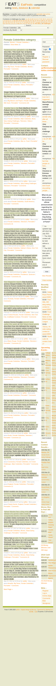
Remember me (46, 52)
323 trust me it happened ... (48, 97)
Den (4, 23)
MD (17, 20)
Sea (28, 23)
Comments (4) (16, 276)
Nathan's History (26, 248)
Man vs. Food (25, 141)
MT (31, 20)
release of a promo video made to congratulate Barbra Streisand (17, 515)
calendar (35, 8)
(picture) (7, 197)
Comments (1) (8, 165)
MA (19, 20)
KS (8, 20)
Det (7, 23)
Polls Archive (47, 280)
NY (44, 20)
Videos (23, 84)
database (23, 8)
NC (47, 20)
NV (35, 20)
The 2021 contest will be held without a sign (46, 241)
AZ (30, 19)
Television (23, 121)
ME (15, 20)
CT (39, 19)
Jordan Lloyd (29, 562)
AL (26, 19)
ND (49, 20)
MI (21, 20)
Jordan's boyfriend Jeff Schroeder (17, 575)
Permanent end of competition (46, 265)
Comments (15, 69)
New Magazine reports (13, 282)
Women (12, 42)
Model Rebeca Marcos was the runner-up (20, 306)
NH (38, 20)
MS (26, 20)
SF (26, 23)
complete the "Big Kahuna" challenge (21, 446)
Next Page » (8, 589)
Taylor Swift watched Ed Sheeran (17, 443)
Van (33, 23)
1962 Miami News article (29, 324)
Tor (31, 23)
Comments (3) (8, 224)
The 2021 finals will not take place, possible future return (46, 253)
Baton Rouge (12, 341)
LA (12, 20)
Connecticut (11, 462)
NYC (21, 23)
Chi (49, 22)
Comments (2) (16, 343)
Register (45, 57)
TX (18, 22)
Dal (51, 22)
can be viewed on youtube (20, 373)
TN (16, 22)
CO (37, 19)
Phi (24, 23)
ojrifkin (24, 64)
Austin (10, 435)
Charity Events (12, 504)
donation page (27, 498)
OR (6, 22)
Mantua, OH (45, 452)
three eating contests (19, 353)
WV (29, 22)
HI (49, 19)
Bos (46, 22)
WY (34, 22)
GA (48, 19)
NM (42, 20)
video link (8, 411)
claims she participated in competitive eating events (20, 388)
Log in (44, 593)
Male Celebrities (26, 119)
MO (29, 20)
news (14, 8)
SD (14, 22)
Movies (30, 66)
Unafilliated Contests (13, 317)
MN (24, 20)
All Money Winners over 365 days (45, 547)
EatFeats (27, 4)
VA (25, 22)
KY (10, 20)
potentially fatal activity (43, 14)
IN (5, 20)
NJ (40, 20)
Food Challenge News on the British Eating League (47, 317)
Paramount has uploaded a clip (16, 50)
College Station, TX (47, 355)
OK (4, 22)
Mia (18, 23)
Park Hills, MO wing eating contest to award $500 (46, 304)
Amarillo (10, 583)
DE (44, 19)
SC (12, 22)
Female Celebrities (23, 42)
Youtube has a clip (11, 108)
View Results (46, 276)
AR (32, 19)
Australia (11, 298)
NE (33, 20)
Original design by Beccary (28, 609)
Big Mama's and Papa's (15, 100)
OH (51, 20)
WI (32, 22)
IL (3, 20)
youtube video (24, 177)
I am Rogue (20, 544)
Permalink (7, 69)
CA (35, 19)
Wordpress (46, 603)
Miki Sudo (7, 103)
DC (41, 19)
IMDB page (27, 244)
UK (41, 22)
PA (8, 22)
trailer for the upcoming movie (26, 538)
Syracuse (32, 274)
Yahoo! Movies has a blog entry (16, 512)
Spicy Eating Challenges (12, 121)
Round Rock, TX (46, 487)
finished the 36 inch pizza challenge (18, 94)
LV (16, 23)
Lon (14, 23)
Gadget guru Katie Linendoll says (17, 128)
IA (6, 20)
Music (34, 119)
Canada (37, 22)
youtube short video (21, 80)
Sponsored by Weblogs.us (45, 609)
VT (23, 22)
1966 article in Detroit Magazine (19, 545)
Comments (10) (24, 103)
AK (28, 19)
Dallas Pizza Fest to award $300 (47, 294)
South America (29, 201)
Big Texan (11, 66)
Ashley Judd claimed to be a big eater (23, 402)
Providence (24, 274)
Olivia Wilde (14, 44)
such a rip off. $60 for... (48, 139)
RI (10, 22)
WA (27, 22)
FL (46, 19)
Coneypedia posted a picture (15, 229)
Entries (46, 596)
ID (51, 19)
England (10, 484)
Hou (9, 23)
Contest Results (13, 314)
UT (21, 22)
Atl (44, 22)
